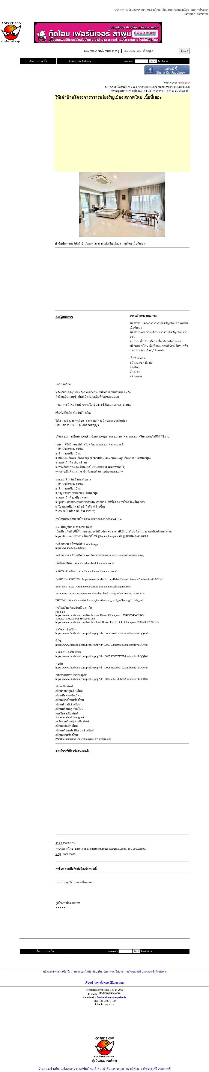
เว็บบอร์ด (167, 9)
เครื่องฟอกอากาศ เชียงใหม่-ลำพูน (81, 1068)
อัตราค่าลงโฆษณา (114, 971)
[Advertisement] (122, 134)
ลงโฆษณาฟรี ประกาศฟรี (140, 971)
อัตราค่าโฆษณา (200, 9)
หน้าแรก (119, 9)
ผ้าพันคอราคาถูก (113, 1068)
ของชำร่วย (203, 13)
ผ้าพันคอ (190, 13)
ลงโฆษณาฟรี (133, 9)
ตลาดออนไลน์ (181, 9)
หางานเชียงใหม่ (151, 9)
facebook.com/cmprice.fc (111, 997)
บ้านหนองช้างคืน (48, 1068)
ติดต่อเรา (161, 971)
